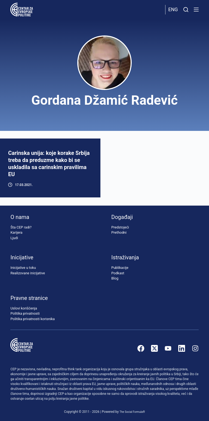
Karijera (16, 232)
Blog (114, 278)
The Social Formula (131, 412)
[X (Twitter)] (154, 348)
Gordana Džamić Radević (104, 100)
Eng (173, 9)
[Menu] (196, 9)
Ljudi (14, 238)
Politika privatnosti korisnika (32, 319)
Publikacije (119, 268)
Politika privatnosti (24, 313)
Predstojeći (120, 227)
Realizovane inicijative (27, 273)
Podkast (117, 273)
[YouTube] (168, 348)
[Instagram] (195, 348)
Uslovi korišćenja (23, 308)
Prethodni (119, 232)
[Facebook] (140, 348)
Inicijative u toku (23, 268)
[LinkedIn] (181, 348)
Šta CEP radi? (20, 227)
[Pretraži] (185, 9)
